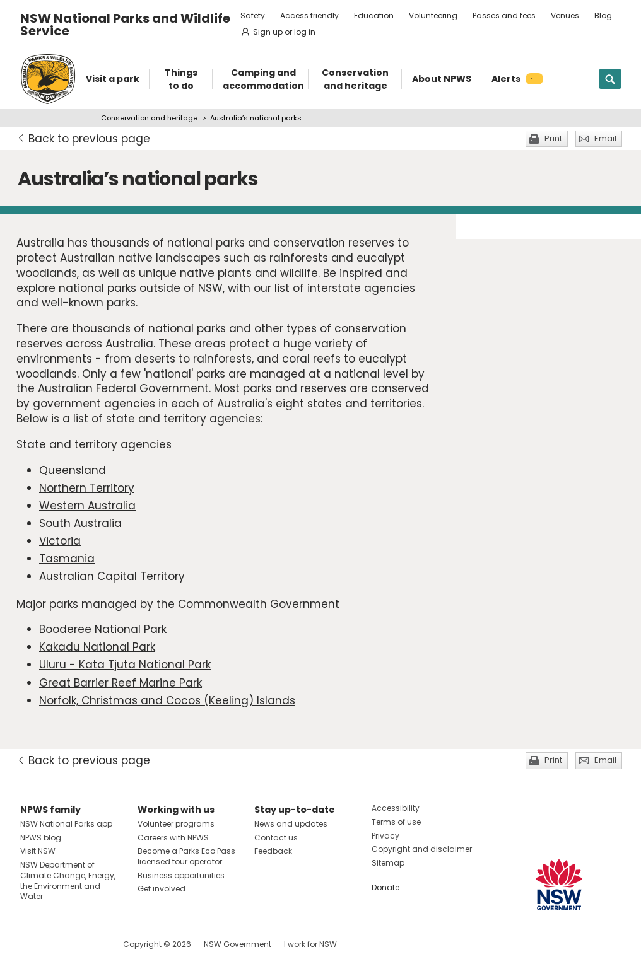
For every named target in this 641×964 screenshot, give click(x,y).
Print (553, 138)
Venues (565, 15)
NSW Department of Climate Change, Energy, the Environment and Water (67, 880)
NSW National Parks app (66, 823)
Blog (603, 15)
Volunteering (433, 15)
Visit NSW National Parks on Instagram (59, 944)
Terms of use (396, 821)
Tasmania (67, 558)
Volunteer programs (176, 823)
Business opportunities (181, 875)
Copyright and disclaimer (422, 849)
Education (374, 15)
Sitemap (388, 862)
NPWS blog (40, 837)
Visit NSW (38, 850)
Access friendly (309, 15)
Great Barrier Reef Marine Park (120, 682)
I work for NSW (310, 944)
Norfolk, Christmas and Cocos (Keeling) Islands (167, 700)
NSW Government (237, 944)
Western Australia (87, 505)
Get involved (161, 888)
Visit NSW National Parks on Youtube (86, 944)
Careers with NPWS (173, 837)
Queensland (72, 470)
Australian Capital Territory (112, 576)
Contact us (276, 837)
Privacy (385, 835)
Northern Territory (86, 488)
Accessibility (396, 808)
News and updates (290, 823)
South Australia (80, 523)
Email (605, 138)
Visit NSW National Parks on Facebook (32, 944)
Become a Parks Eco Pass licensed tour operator (186, 856)
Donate (385, 887)
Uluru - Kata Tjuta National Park (125, 664)
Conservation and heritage (149, 118)
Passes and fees (504, 15)
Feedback (273, 850)
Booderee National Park (103, 629)
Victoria (60, 541)
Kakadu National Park (97, 646)
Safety (252, 15)
